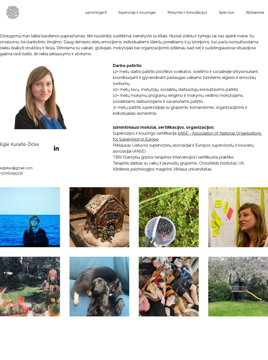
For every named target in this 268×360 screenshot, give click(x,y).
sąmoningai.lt (96, 12)
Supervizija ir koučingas (137, 12)
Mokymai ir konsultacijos (187, 12)
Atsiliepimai (255, 12)
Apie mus (226, 12)
